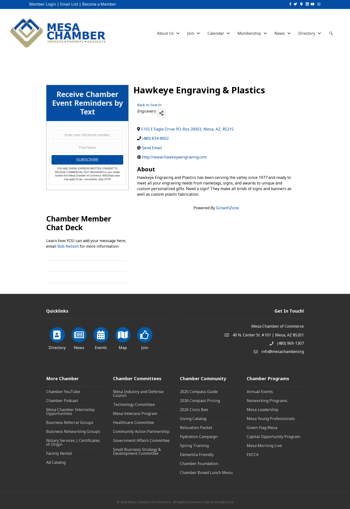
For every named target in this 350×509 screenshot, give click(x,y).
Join (190, 33)
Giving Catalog (193, 418)
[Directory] (57, 338)
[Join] (145, 338)
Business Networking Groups (73, 431)
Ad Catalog (56, 462)
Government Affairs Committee (141, 440)
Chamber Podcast (62, 400)
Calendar (216, 33)
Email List (69, 4)
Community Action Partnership (141, 431)
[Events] (101, 338)
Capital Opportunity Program (273, 436)
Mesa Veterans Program (135, 413)
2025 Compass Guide (199, 391)
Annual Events (260, 391)
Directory (306, 33)
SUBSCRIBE (87, 160)
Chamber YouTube (63, 391)
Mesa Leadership (262, 409)
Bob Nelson (68, 246)
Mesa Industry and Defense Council (138, 393)
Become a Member (99, 4)
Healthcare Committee (133, 422)
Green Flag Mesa (262, 427)
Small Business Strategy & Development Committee (137, 451)
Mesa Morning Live (264, 445)
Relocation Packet (196, 427)
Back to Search (149, 105)
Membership (249, 33)
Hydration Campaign (199, 436)
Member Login (42, 4)
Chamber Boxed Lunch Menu (206, 472)
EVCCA (253, 454)
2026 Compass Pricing (200, 400)
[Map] (123, 338)
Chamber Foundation (199, 463)
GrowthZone (227, 208)
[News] (79, 338)
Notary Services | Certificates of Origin (73, 442)
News (279, 33)
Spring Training (194, 445)
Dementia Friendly (197, 454)
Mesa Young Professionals (271, 418)
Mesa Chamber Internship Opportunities (70, 411)
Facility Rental (59, 453)
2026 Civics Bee (194, 409)
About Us (165, 33)
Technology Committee (134, 404)
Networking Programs (267, 400)
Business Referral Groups (69, 422)
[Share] (161, 113)
